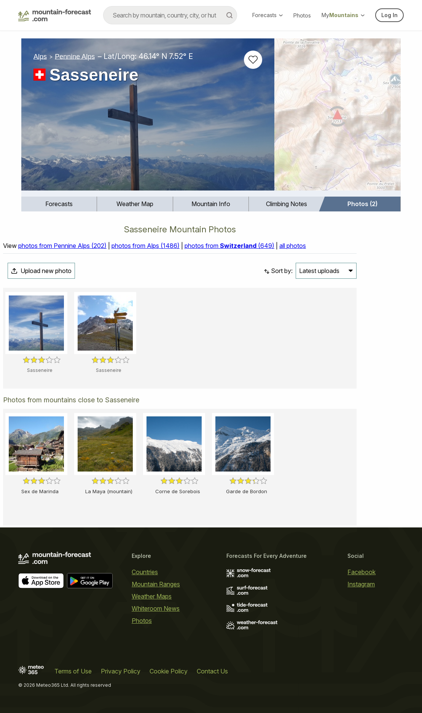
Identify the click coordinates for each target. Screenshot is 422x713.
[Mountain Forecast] (54, 15)
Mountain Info (210, 204)
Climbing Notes (286, 204)
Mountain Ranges (156, 584)
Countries (145, 572)
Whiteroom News (156, 608)
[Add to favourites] (253, 60)
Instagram (361, 584)
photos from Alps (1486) (145, 245)
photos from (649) (229, 245)
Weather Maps (152, 596)
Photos (302, 15)
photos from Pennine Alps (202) (62, 245)
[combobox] (170, 15)
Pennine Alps (75, 56)
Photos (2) (362, 204)
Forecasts (267, 15)
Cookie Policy (169, 671)
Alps (40, 56)
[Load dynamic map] (337, 117)
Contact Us (212, 671)
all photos (292, 245)
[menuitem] (59, 204)
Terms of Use (73, 671)
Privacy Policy (120, 671)
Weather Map (134, 204)
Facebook (361, 572)
